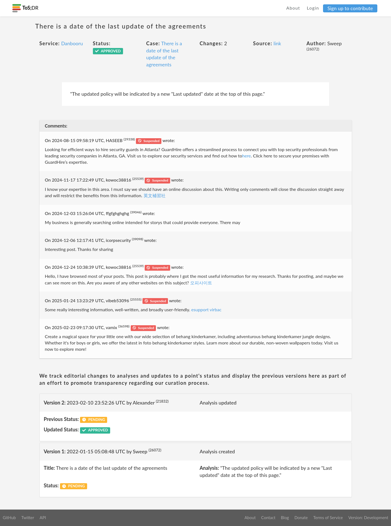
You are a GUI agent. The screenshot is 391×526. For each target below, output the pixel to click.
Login (313, 7)
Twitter (27, 517)
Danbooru (72, 43)
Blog (285, 517)
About (293, 7)
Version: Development (368, 517)
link (277, 43)
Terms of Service (328, 517)
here (246, 155)
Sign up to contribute (350, 8)
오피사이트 (201, 282)
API (42, 517)
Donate (301, 517)
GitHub (9, 517)
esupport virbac (206, 309)
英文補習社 (154, 195)
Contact (268, 517)
